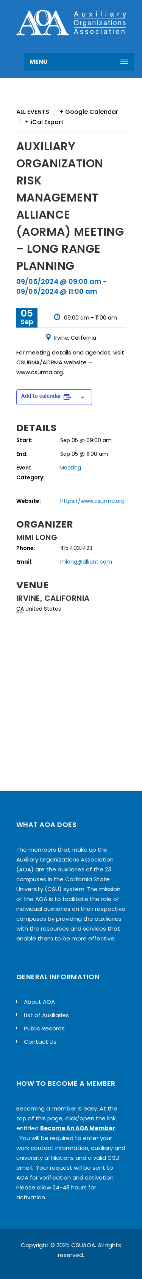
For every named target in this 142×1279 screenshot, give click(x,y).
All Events (32, 111)
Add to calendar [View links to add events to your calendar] (41, 396)
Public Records (44, 1028)
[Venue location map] (71, 691)
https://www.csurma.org (92, 501)
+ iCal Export (44, 122)
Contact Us (40, 1042)
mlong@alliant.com (86, 561)
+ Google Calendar (88, 111)
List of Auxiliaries (46, 1015)
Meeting (70, 467)
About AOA (39, 1002)
